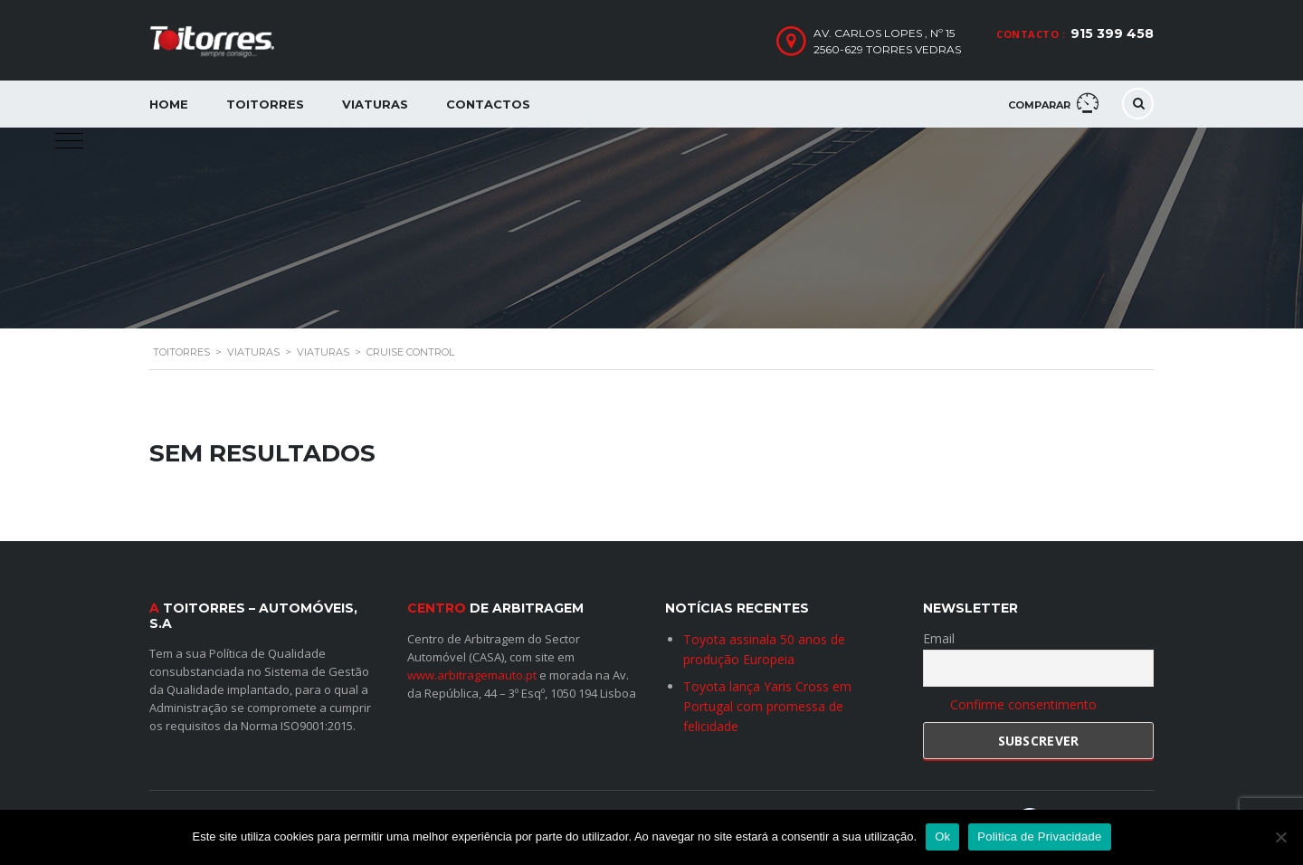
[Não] (1280, 837)
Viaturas (375, 104)
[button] (69, 141)
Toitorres (265, 104)
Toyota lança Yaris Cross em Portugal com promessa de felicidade (767, 705)
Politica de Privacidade (1039, 836)
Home (168, 104)
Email (939, 637)
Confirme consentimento (1023, 704)
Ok (942, 836)
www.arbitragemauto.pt (472, 674)
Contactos (488, 104)
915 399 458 (1112, 33)
